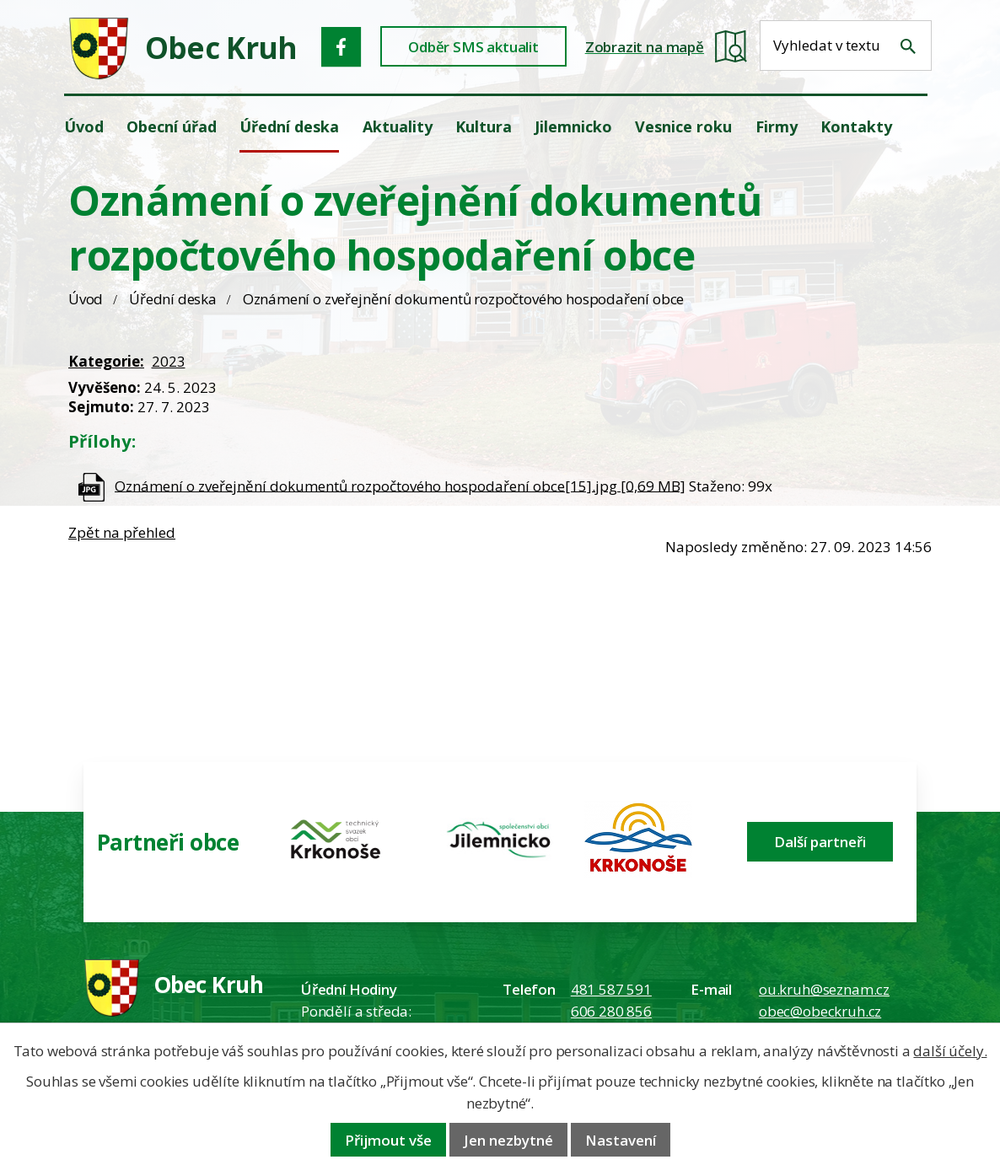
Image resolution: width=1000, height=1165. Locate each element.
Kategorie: (106, 361)
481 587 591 (611, 989)
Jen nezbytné (508, 1140)
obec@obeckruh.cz (820, 1011)
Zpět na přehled (121, 532)
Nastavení (620, 1140)
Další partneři (820, 841)
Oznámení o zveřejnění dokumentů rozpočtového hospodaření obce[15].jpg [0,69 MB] (400, 485)
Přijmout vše (388, 1140)
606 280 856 (611, 1011)
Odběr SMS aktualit (473, 46)
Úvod (85, 299)
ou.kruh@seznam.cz (824, 989)
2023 (168, 361)
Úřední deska (173, 299)
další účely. (950, 1050)
